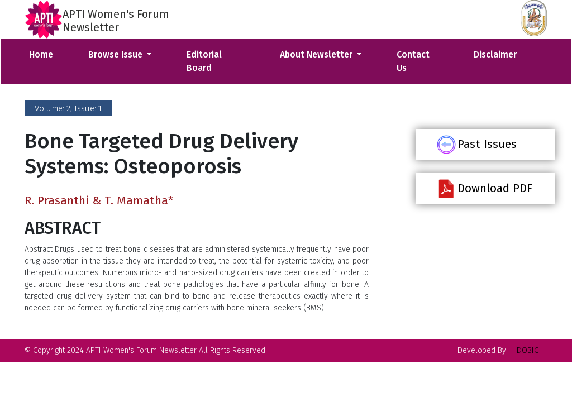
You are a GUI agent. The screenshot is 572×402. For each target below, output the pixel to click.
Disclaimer (495, 54)
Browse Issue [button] (116, 54)
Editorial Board (204, 61)
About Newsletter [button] (317, 54)
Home (41, 54)
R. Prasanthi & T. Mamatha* (99, 200)
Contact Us (413, 61)
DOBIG (528, 350)
